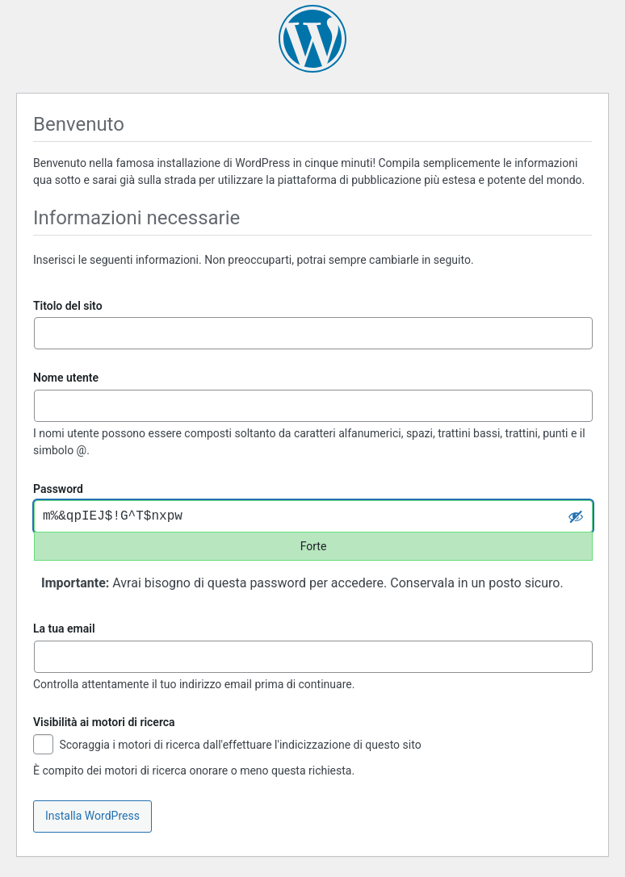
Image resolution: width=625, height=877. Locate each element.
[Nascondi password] (576, 516)
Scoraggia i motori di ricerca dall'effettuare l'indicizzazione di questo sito (227, 745)
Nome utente (66, 377)
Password (58, 488)
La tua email (64, 628)
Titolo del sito (68, 305)
